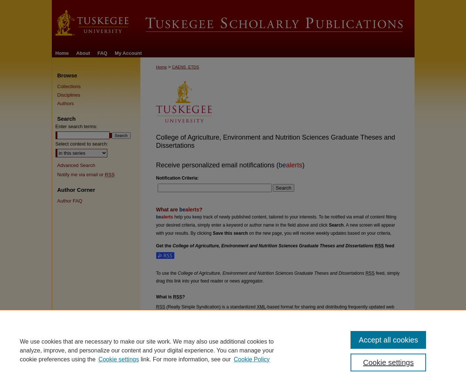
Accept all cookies (388, 340)
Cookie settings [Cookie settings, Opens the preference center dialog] (388, 362)
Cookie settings (118, 359)
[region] (233, 350)
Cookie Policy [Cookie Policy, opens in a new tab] (252, 359)
